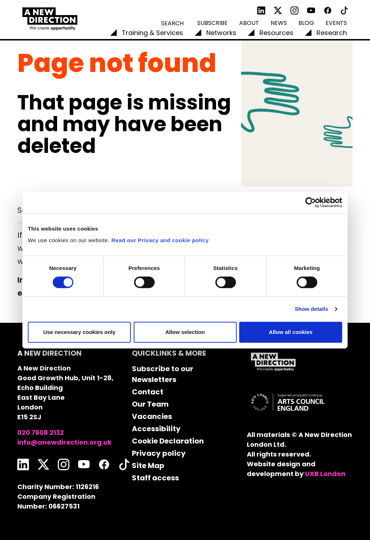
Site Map (148, 465)
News (279, 23)
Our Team (150, 404)
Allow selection (185, 332)
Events (336, 23)
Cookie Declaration (168, 441)
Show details (311, 309)
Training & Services (152, 32)
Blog (306, 23)
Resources (276, 32)
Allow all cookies (291, 332)
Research (332, 32)
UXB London (325, 473)
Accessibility (156, 429)
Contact (147, 392)
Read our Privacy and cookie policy (160, 240)
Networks (221, 32)
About (249, 23)
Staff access (155, 478)
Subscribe (212, 23)
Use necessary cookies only (79, 332)
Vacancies (152, 416)
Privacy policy (159, 453)
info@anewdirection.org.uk (64, 442)
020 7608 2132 (40, 432)
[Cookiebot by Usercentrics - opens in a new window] (310, 202)
